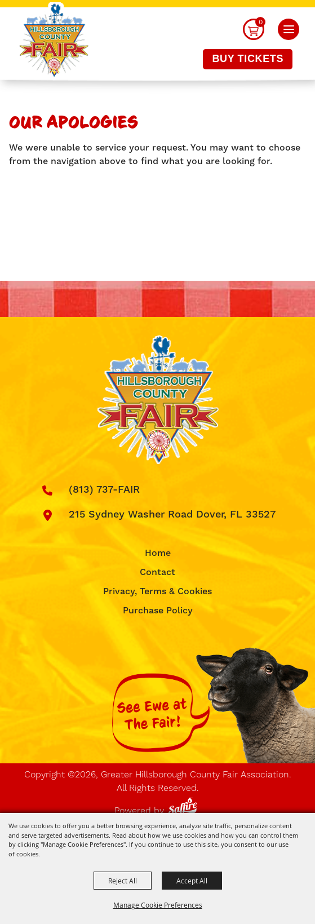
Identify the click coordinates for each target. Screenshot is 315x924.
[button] (288, 29)
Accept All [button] (191, 880)
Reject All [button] (122, 880)
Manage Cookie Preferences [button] (157, 904)
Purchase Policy (158, 610)
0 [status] (261, 22)
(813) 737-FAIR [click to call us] (104, 489)
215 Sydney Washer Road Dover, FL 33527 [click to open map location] (172, 514)
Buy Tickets (247, 58)
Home (158, 553)
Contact (157, 572)
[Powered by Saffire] (184, 804)
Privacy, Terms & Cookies (157, 591)
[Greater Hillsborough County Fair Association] (54, 41)
